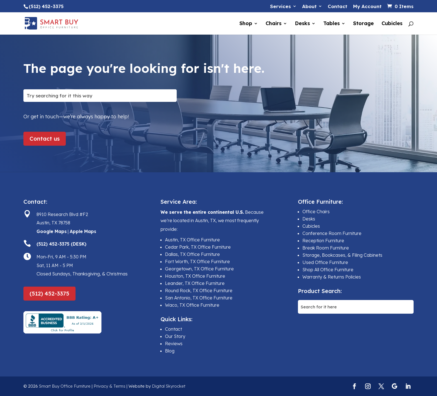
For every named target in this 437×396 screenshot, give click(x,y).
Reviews (174, 343)
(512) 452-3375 (49, 293)
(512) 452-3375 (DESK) (61, 244)
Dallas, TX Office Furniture (192, 254)
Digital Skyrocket (168, 386)
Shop (245, 24)
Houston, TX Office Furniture (195, 276)
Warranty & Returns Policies (331, 277)
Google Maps (52, 231)
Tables (331, 24)
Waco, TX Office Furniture (192, 305)
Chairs (273, 24)
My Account (367, 6)
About (309, 6)
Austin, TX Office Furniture (192, 240)
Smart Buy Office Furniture (65, 386)
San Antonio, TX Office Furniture (198, 298)
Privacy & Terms (109, 386)
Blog (169, 351)
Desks (302, 24)
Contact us (45, 138)
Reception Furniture (323, 240)
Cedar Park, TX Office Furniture (198, 247)
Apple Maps (83, 231)
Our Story (175, 336)
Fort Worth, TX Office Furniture (197, 261)
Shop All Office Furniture (327, 269)
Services (280, 6)
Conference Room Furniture (331, 233)
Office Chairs (316, 211)
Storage (363, 24)
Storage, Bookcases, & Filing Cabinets (342, 255)
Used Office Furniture (325, 262)
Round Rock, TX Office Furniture (198, 290)
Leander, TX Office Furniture (195, 283)
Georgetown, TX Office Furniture (199, 269)
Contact (337, 6)
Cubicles (392, 24)
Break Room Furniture (325, 248)
